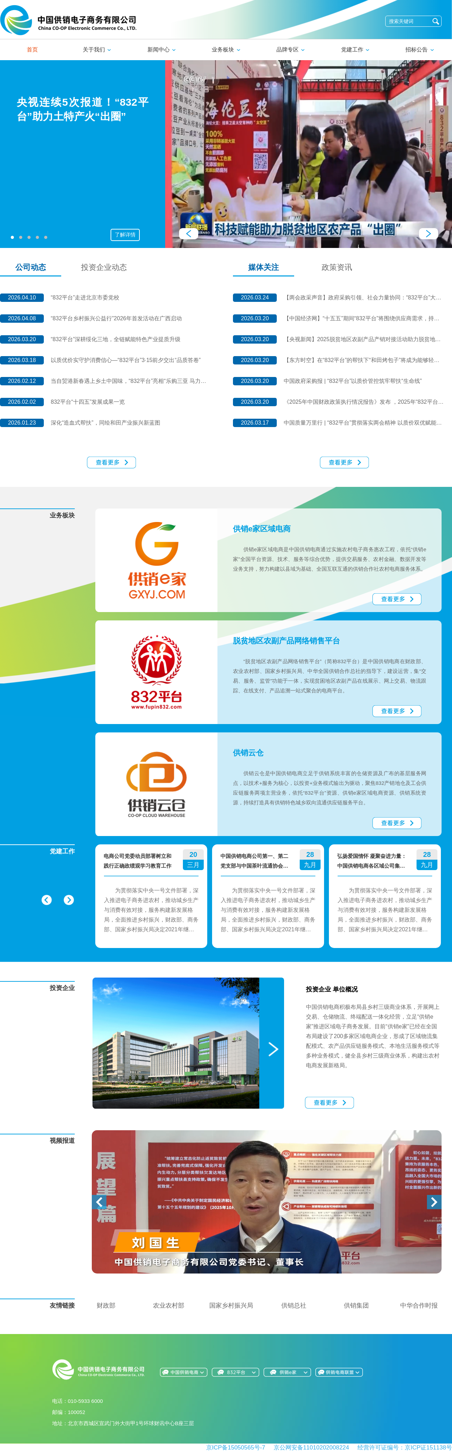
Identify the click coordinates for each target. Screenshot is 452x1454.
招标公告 (419, 50)
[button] (99, 1202)
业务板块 (226, 50)
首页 (32, 50)
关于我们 (97, 50)
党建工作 (355, 50)
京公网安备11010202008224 (311, 1447)
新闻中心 (161, 50)
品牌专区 (290, 50)
